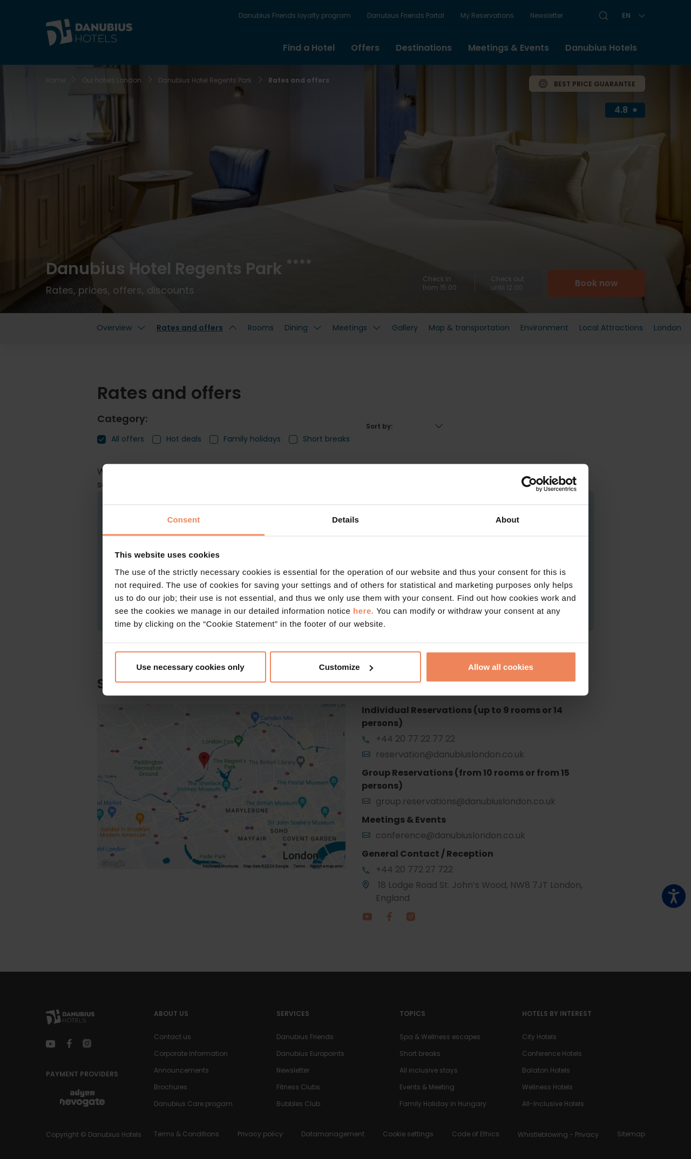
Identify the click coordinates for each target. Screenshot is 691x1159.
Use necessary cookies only (190, 667)
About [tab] (507, 519)
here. (364, 610)
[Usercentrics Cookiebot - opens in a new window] (529, 484)
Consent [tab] (183, 519)
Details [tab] (345, 519)
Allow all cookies (500, 667)
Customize (346, 667)
